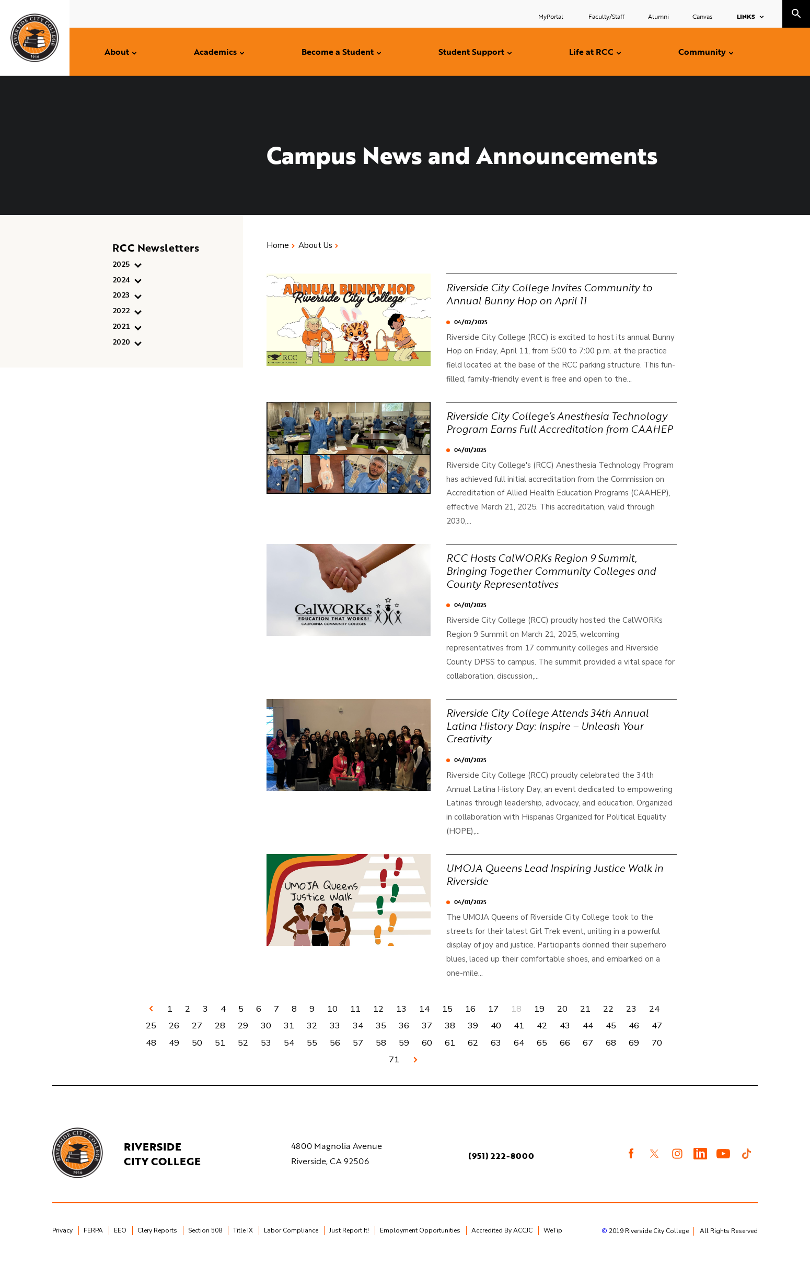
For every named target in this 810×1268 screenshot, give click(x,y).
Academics (215, 51)
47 (657, 1034)
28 (220, 1034)
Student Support (471, 51)
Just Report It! (349, 1240)
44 (588, 1034)
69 (634, 1052)
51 (220, 1052)
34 (358, 1034)
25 (151, 1034)
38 (450, 1034)
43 (565, 1034)
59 (404, 1052)
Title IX (243, 1240)
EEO (120, 1240)
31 (289, 1034)
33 (335, 1034)
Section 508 (205, 1240)
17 (493, 1017)
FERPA (93, 1240)
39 (473, 1034)
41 (519, 1034)
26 (174, 1034)
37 (427, 1034)
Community (702, 51)
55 (312, 1052)
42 (542, 1034)
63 (496, 1052)
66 (565, 1052)
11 (355, 1017)
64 (519, 1052)
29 (243, 1034)
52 (243, 1052)
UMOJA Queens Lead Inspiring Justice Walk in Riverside (558, 883)
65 (542, 1052)
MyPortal (551, 16)
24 (654, 1017)
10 (332, 1017)
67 (588, 1052)
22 (608, 1017)
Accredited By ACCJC (502, 1240)
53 (266, 1052)
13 (401, 1017)
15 (447, 1017)
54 (289, 1052)
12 (378, 1017)
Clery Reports (157, 1240)
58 (381, 1052)
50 (197, 1052)
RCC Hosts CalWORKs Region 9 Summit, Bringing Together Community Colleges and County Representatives (554, 581)
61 (450, 1052)
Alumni (658, 16)
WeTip (552, 1240)
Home (278, 245)
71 (394, 1069)
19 (539, 1017)
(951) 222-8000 (502, 1166)
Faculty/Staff (606, 16)
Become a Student (338, 51)
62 (473, 1052)
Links (746, 16)
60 (427, 1052)
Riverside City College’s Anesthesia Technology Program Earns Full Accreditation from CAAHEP (560, 427)
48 (151, 1052)
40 (496, 1034)
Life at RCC (591, 51)
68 (611, 1052)
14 (424, 1017)
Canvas (702, 16)
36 (404, 1034)
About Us (315, 245)
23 (631, 1017)
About (117, 51)
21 (585, 1017)
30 (266, 1034)
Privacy (62, 1240)
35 (381, 1034)
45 (611, 1034)
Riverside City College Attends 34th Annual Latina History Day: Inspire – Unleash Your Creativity (550, 735)
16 (470, 1017)
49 (174, 1052)
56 (335, 1052)
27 (197, 1034)
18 (516, 1017)
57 (358, 1052)
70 (657, 1052)
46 (634, 1034)
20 (562, 1017)
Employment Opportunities (420, 1240)
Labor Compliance (291, 1240)
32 (312, 1034)
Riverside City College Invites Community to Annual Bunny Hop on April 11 (552, 293)
